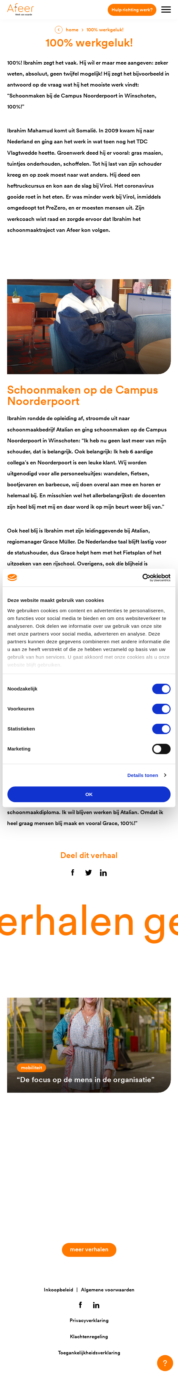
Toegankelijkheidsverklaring (89, 1353)
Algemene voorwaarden (107, 1290)
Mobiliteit (31, 1067)
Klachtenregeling (89, 1336)
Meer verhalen (92, 1249)
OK (89, 794)
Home (72, 29)
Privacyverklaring (89, 1320)
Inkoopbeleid (58, 1290)
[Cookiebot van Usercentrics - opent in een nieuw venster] (142, 578)
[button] (165, 1363)
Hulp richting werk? (132, 10)
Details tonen (142, 775)
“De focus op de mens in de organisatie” (85, 1079)
